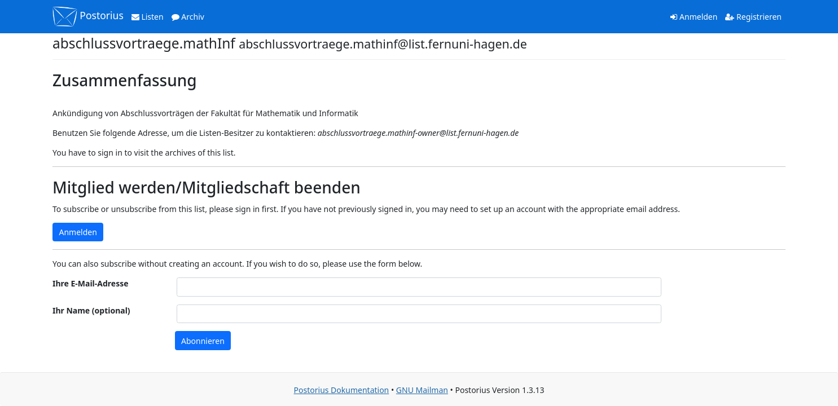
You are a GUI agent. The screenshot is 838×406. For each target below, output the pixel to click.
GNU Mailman (422, 390)
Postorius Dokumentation (341, 390)
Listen (147, 16)
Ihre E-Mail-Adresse (90, 283)
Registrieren (753, 16)
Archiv (188, 16)
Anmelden (693, 16)
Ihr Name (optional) (91, 310)
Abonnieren (203, 341)
